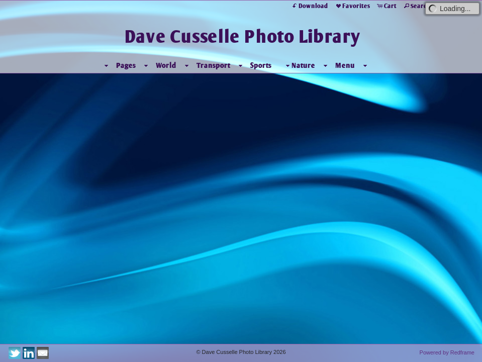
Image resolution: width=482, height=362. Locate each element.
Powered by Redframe (447, 352)
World (166, 65)
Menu (345, 65)
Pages (126, 65)
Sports (260, 65)
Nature (299, 65)
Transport (213, 65)
